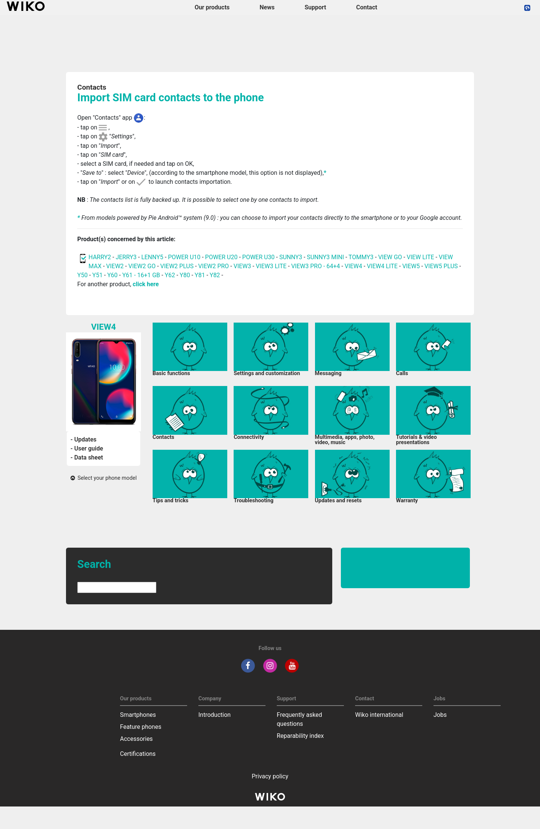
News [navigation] (267, 7)
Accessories (136, 738)
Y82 (215, 275)
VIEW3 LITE (271, 266)
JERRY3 (127, 257)
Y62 (170, 275)
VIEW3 (242, 266)
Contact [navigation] (366, 7)
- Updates (83, 439)
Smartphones (138, 714)
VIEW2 (115, 266)
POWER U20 (221, 257)
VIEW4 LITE (382, 266)
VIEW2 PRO (213, 266)
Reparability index (300, 735)
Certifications (138, 753)
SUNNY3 (290, 257)
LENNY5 (152, 257)
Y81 (200, 275)
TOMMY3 (361, 257)
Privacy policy (270, 776)
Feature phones (140, 726)
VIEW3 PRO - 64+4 (315, 266)
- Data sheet (86, 457)
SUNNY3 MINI (325, 257)
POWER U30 (258, 257)
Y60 (112, 275)
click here (146, 284)
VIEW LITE (420, 257)
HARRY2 (99, 257)
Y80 (185, 275)
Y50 (82, 275)
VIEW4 (353, 266)
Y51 (97, 275)
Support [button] (315, 7)
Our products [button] (212, 7)
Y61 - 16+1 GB (142, 275)
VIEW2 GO (142, 266)
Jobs (440, 714)
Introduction (214, 714)
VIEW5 (412, 266)
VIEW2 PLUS (177, 266)
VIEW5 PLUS (441, 266)
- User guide (86, 448)
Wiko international (379, 714)
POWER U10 (184, 257)
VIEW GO (390, 257)
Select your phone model (103, 478)
